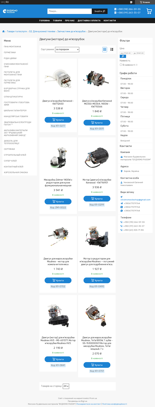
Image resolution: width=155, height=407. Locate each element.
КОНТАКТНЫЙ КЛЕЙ (13, 166)
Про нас (69, 20)
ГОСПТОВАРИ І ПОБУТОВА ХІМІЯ (16, 103)
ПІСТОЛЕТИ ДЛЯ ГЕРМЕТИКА (12, 81)
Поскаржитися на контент (89, 404)
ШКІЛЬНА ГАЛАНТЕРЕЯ (15, 110)
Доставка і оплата (89, 20)
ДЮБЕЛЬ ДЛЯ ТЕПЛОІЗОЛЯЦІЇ (11, 142)
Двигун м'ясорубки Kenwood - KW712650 (58, 102)
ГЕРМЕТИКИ (10, 52)
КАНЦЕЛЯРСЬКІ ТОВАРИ (16, 116)
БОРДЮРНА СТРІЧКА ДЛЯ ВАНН (17, 89)
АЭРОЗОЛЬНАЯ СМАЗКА (16, 172)
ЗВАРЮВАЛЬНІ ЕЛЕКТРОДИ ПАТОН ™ (17, 123)
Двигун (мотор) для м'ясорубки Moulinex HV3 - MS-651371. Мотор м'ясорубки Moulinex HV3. (58, 340)
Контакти (110, 20)
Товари (57, 20)
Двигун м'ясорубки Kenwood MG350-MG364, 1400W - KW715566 (97, 104)
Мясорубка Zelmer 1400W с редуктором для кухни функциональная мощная (58, 183)
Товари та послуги (17, 31)
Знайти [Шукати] (98, 11)
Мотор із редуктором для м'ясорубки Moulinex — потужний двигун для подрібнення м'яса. (97, 261)
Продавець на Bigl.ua (77, 401)
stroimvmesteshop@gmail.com (135, 200)
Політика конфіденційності (114, 404)
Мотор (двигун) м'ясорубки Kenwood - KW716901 (97, 181)
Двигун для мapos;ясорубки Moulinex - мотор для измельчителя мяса (58, 261)
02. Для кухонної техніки (42, 31)
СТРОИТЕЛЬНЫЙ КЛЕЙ (15, 155)
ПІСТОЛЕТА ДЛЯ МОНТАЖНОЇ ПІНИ (13, 73)
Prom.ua (93, 398)
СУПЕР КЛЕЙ (10, 161)
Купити (60, 120)
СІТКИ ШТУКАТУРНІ (13, 97)
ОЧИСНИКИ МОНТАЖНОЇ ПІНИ (16, 65)
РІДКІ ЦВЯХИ (10, 58)
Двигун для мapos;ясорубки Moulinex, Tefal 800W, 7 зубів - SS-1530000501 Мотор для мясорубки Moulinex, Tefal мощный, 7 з (97, 343)
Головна (44, 20)
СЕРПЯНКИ (9, 149)
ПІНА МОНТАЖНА (12, 46)
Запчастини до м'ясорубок (71, 31)
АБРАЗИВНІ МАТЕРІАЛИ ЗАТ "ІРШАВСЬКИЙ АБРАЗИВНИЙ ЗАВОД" (16, 132)
